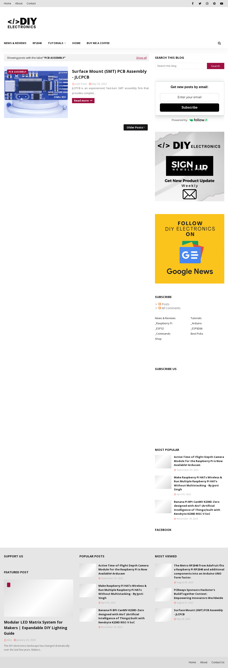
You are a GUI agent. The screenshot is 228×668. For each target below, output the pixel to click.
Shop (158, 339)
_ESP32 (159, 328)
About (18, 3)
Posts (163, 304)
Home (7, 3)
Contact (31, 3)
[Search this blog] (181, 66)
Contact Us (217, 662)
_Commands (162, 333)
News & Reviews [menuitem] (15, 43)
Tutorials (196, 318)
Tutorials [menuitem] (55, 43)
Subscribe (189, 107)
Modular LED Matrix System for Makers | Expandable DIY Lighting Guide (35, 628)
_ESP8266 (196, 328)
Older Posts (135, 127)
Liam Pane (81, 84)
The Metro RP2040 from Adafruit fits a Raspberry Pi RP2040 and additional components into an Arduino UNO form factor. (199, 571)
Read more (81, 100)
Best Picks (197, 333)
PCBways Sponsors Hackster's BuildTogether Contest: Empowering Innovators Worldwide (198, 594)
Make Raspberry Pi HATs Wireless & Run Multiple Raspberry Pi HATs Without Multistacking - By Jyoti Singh (198, 483)
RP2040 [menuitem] (37, 43)
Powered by (190, 120)
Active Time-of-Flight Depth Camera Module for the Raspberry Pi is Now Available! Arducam (199, 461)
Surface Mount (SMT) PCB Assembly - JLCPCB (109, 74)
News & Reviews (165, 318)
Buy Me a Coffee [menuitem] (98, 43)
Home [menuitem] (76, 43)
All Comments (169, 308)
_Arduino (196, 323)
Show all (141, 58)
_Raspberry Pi (163, 323)
